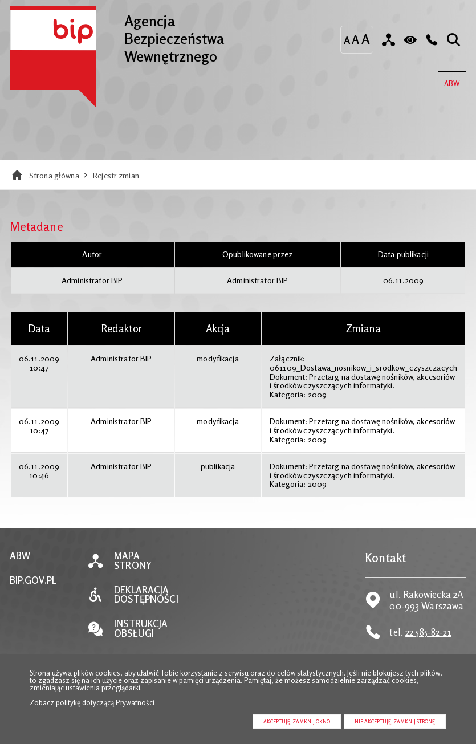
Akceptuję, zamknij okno (296, 721)
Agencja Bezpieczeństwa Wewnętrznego (117, 35)
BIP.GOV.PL (33, 581)
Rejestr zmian (116, 175)
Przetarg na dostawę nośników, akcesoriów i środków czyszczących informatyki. (362, 381)
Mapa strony (133, 561)
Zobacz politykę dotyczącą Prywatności (92, 702)
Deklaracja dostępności (146, 595)
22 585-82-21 (428, 632)
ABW (449, 79)
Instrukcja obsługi (141, 629)
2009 (317, 394)
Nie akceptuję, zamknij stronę (395, 721)
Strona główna (54, 175)
